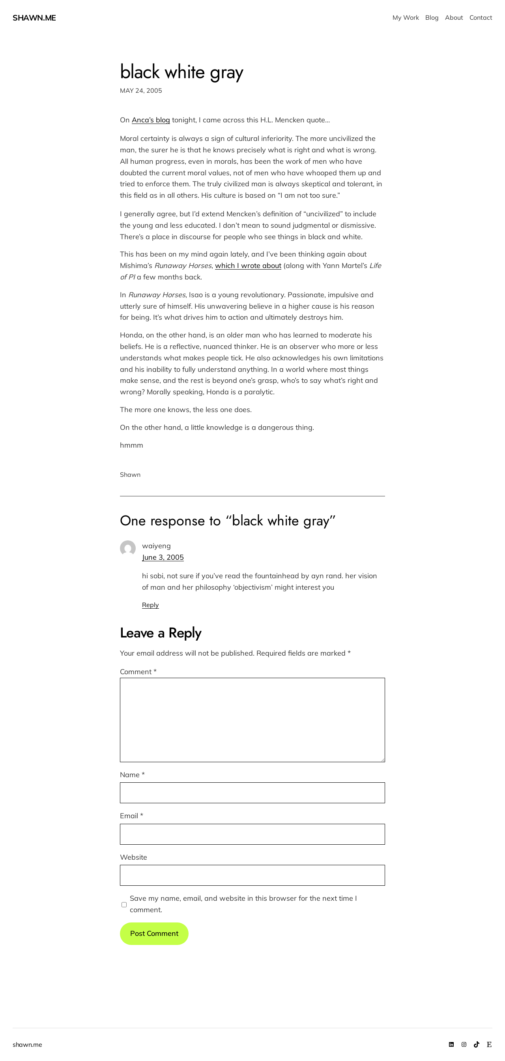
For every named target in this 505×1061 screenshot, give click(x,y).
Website (133, 857)
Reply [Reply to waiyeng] (150, 605)
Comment (138, 671)
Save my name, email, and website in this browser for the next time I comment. (243, 904)
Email (131, 815)
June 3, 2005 (163, 557)
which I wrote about (248, 265)
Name (132, 774)
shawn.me (34, 17)
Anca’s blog (151, 119)
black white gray (181, 71)
